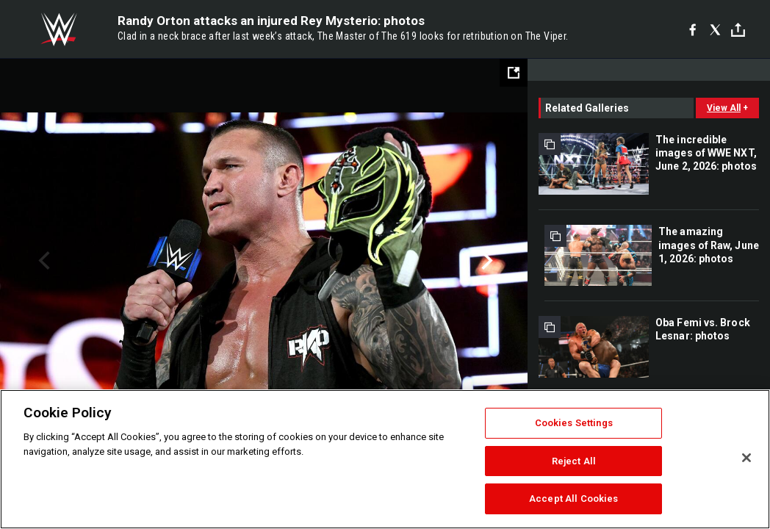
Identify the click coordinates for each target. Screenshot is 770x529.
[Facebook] (692, 29)
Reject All (574, 461)
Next (485, 261)
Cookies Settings (574, 422)
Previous (42, 261)
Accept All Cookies (573, 498)
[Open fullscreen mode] (514, 73)
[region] (385, 459)
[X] (715, 29)
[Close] (746, 458)
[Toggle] (738, 30)
